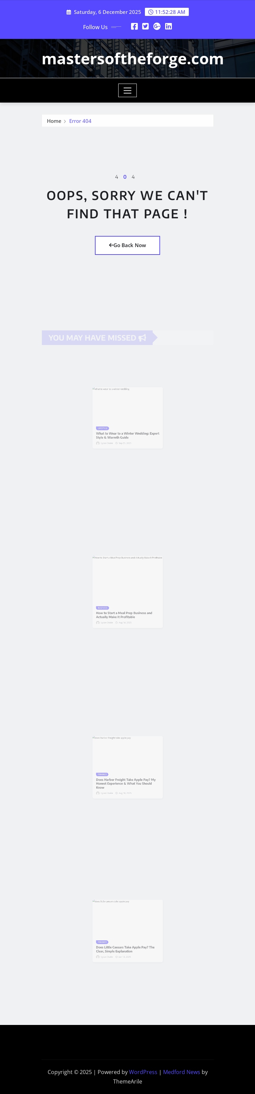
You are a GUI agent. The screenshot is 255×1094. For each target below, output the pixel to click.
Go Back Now (127, 245)
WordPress (143, 1072)
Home (54, 122)
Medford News (181, 1072)
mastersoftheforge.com (133, 58)
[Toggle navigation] (127, 90)
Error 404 (80, 122)
